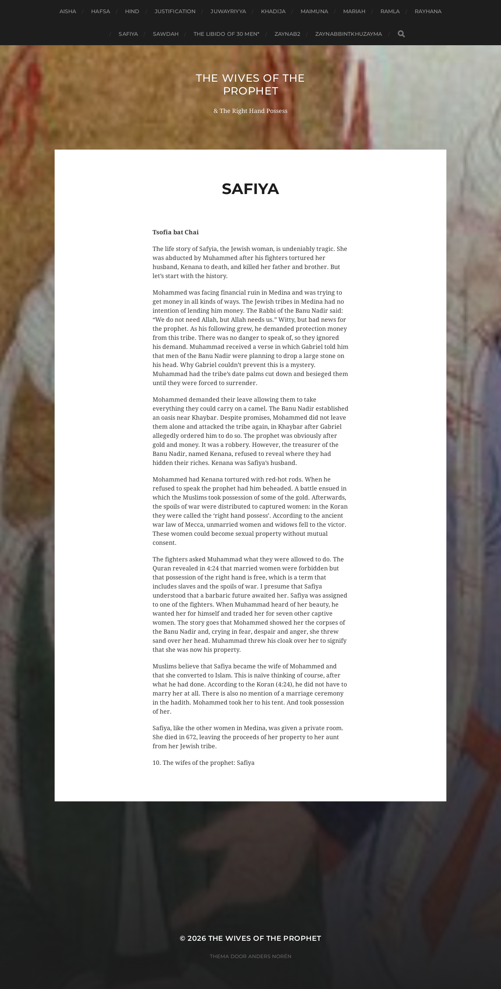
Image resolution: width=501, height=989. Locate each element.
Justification (175, 11)
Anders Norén (270, 956)
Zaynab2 (287, 34)
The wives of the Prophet (250, 84)
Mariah (354, 11)
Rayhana (428, 11)
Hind (132, 11)
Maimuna (314, 11)
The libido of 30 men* (227, 34)
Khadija (273, 11)
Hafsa (100, 11)
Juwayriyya (228, 11)
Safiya (128, 34)
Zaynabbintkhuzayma (348, 34)
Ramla (390, 11)
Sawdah (166, 34)
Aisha (68, 11)
